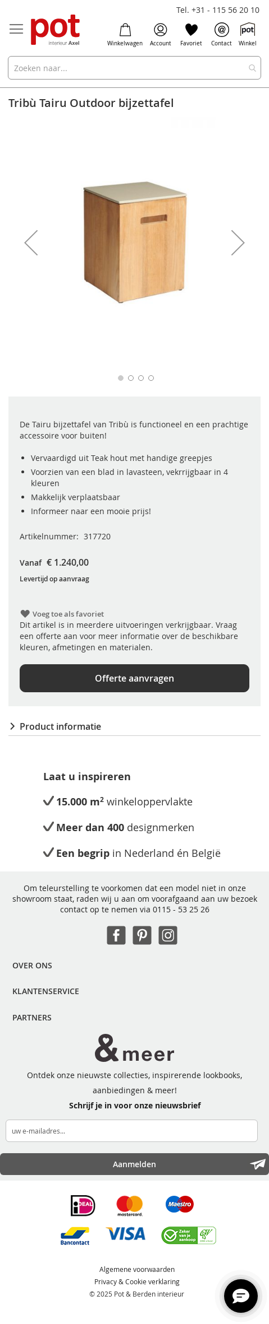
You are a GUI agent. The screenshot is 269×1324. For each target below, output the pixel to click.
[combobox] (134, 68)
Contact (221, 34)
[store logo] (56, 30)
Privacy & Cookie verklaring (137, 1281)
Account (160, 34)
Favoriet (191, 34)
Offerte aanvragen (134, 678)
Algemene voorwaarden (137, 1269)
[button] (30, 243)
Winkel (248, 34)
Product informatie (60, 726)
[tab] (134, 726)
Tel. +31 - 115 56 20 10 (217, 9)
